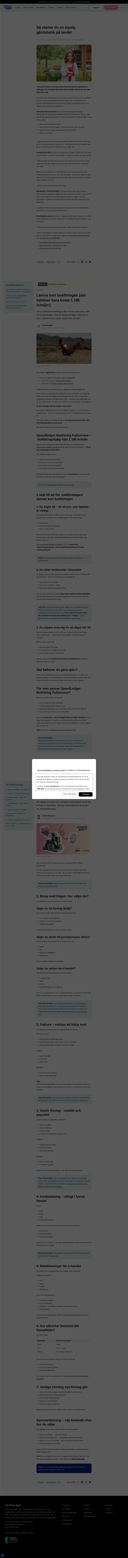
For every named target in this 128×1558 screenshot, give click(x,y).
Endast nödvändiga (69, 794)
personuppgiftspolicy (52, 786)
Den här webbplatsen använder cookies (51, 770)
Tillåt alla (85, 794)
